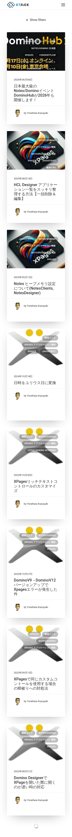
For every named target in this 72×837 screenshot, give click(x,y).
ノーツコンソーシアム (30, 62)
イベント (51, 62)
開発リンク (50, 338)
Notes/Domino (47, 140)
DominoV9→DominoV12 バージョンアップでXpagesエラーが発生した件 (35, 587)
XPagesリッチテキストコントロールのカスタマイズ (36, 486)
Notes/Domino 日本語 (43, 48)
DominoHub (34, 68)
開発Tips (51, 167)
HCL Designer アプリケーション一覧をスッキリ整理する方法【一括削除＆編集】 (35, 191)
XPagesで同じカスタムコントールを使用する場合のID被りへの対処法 (36, 684)
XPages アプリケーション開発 (40, 41)
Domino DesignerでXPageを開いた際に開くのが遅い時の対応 (35, 782)
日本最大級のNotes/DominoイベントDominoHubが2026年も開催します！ (34, 93)
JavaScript (49, 160)
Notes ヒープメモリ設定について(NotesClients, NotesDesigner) (35, 288)
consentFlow (47, 55)
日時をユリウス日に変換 (35, 382)
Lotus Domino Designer (42, 450)
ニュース (51, 68)
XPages (29, 55)
